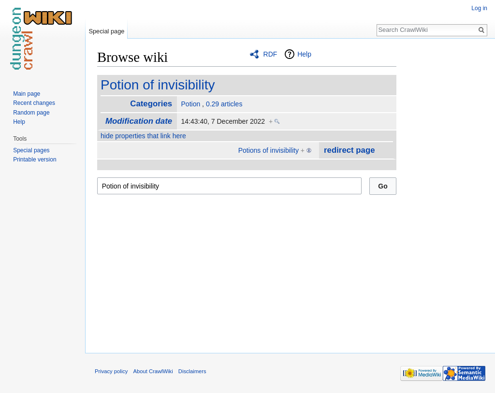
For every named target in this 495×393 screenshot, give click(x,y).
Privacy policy (111, 371)
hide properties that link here (143, 136)
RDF (270, 54)
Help (304, 54)
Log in (479, 8)
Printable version (34, 159)
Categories (151, 103)
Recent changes (34, 103)
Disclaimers (192, 371)
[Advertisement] (444, 193)
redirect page (349, 150)
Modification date (138, 121)
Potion (191, 104)
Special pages (31, 150)
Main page (26, 93)
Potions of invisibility (268, 150)
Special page (106, 31)
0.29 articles (224, 104)
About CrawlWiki (153, 371)
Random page (31, 112)
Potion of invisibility (158, 84)
